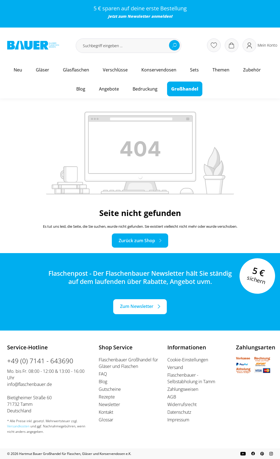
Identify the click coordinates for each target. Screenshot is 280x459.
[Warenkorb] (231, 45)
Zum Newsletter (136, 306)
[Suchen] (174, 45)
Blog (103, 382)
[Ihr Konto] (260, 45)
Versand (175, 367)
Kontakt (106, 412)
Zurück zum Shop (137, 241)
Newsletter (138, 16)
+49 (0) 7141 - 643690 (40, 360)
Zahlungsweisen (182, 389)
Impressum (178, 420)
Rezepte (107, 397)
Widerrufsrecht (182, 404)
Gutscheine (110, 389)
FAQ (103, 374)
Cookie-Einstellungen (187, 360)
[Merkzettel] (214, 45)
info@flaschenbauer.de (29, 384)
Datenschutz (179, 412)
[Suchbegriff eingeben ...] (128, 45)
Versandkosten (18, 426)
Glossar (106, 420)
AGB (171, 397)
